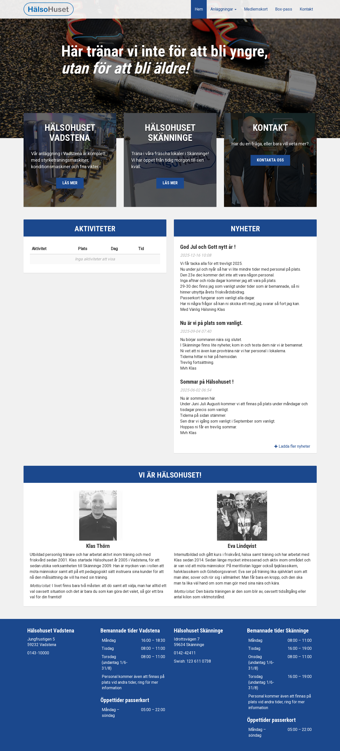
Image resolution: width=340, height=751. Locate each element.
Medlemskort (256, 9)
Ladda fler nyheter (292, 446)
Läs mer (69, 185)
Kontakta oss (270, 162)
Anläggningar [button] (223, 9)
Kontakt (306, 9)
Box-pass (283, 9)
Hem (199, 9)
